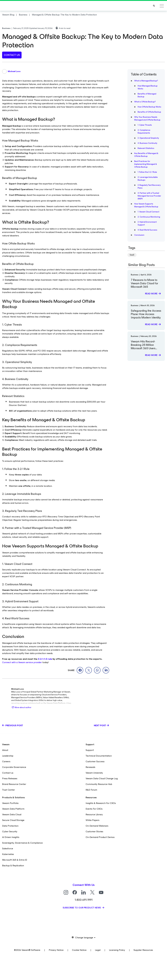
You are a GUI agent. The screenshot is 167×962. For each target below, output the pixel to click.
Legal (98, 950)
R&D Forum (91, 790)
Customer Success (95, 761)
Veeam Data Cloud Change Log (102, 778)
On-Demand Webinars (97, 826)
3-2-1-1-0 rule (45, 659)
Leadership (7, 756)
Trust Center (8, 790)
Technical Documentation (99, 756)
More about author (21, 707)
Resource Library (94, 814)
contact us (12, 55)
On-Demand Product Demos (100, 837)
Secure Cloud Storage (13, 820)
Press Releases (9, 778)
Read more (151, 293)
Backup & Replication (13, 865)
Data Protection (10, 826)
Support (90, 750)
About (5, 750)
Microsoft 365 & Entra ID (14, 860)
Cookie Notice (79, 950)
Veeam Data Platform (13, 809)
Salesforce (7, 848)
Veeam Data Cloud (11, 814)
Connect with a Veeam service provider (22, 662)
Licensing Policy (117, 950)
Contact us (7, 773)
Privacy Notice (56, 950)
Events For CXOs (94, 809)
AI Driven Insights (10, 837)
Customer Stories (94, 831)
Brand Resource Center (14, 784)
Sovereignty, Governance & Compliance (22, 843)
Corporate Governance (14, 767)
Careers (6, 761)
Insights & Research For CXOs (101, 803)
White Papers (92, 820)
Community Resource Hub (99, 784)
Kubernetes (8, 854)
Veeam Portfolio (10, 803)
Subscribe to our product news (82, 908)
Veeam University (94, 773)
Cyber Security (9, 831)
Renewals (90, 767)
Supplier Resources (143, 950)
